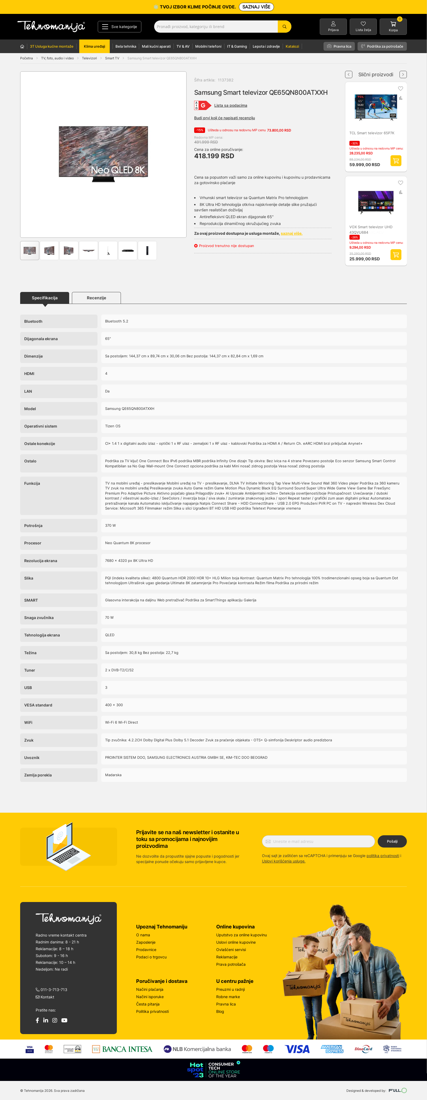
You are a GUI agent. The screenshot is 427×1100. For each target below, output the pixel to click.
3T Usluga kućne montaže (52, 46)
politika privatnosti (383, 855)
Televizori (90, 58)
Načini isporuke (150, 996)
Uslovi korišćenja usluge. (284, 861)
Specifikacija (45, 297)
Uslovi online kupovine (236, 942)
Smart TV (112, 58)
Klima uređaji (94, 46)
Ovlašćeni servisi (231, 949)
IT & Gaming (237, 46)
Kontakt (45, 997)
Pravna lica (339, 46)
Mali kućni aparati (156, 46)
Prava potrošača (231, 964)
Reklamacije (226, 957)
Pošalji (392, 841)
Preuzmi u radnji (230, 989)
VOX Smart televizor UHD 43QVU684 (370, 229)
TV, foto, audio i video (58, 58)
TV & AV (183, 46)
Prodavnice (146, 949)
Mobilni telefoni (208, 46)
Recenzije (96, 297)
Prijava (333, 30)
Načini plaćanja (149, 989)
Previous (348, 72)
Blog (220, 1011)
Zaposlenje (145, 942)
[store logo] (51, 26)
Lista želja (363, 30)
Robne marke (228, 996)
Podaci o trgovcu (151, 957)
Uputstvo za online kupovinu (241, 935)
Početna (26, 58)
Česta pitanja (148, 1004)
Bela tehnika (125, 46)
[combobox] (222, 26)
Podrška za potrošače (382, 46)
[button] (31, 154)
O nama (143, 935)
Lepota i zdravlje (266, 46)
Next (403, 72)
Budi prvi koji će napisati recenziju (224, 117)
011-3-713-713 (51, 989)
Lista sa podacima (230, 105)
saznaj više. (292, 233)
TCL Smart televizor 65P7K (371, 133)
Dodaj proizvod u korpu (396, 160)
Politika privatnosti (152, 1011)
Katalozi (292, 46)
